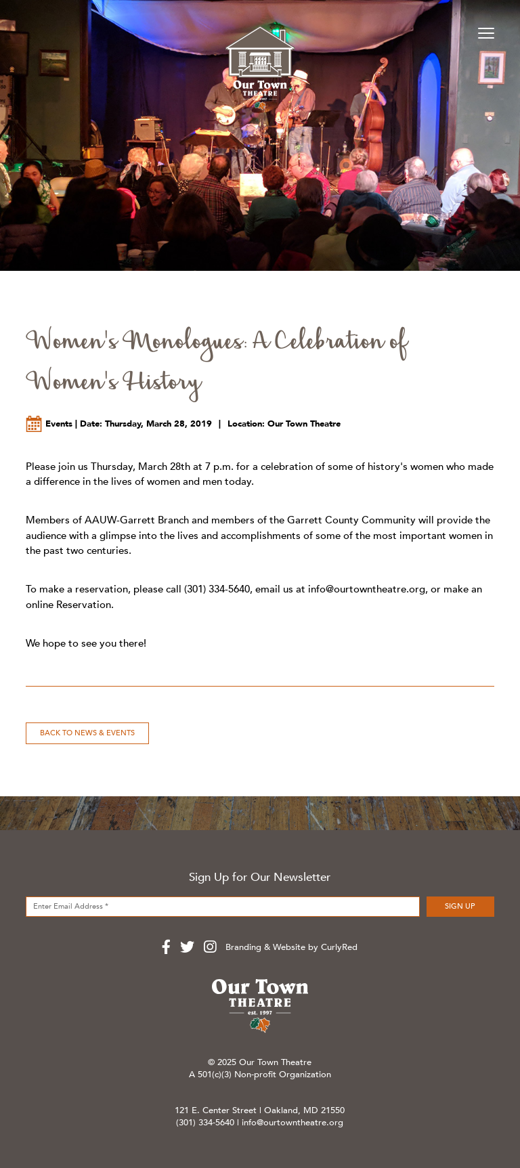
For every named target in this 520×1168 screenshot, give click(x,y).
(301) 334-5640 (205, 1123)
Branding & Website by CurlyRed (291, 947)
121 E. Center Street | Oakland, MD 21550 (260, 1110)
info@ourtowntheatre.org (366, 589)
